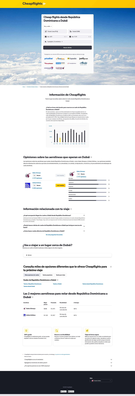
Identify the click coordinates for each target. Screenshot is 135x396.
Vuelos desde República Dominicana (93, 284)
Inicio (24, 86)
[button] (54, 37)
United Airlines (36, 182)
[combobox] (48, 26)
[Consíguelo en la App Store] (71, 393)
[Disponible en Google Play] (63, 393)
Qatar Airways (36, 172)
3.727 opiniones (37, 178)
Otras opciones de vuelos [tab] (32, 275)
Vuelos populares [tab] (47, 275)
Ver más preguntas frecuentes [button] (54, 234)
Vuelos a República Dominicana (32, 284)
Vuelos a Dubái (57, 284)
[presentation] (91, 157)
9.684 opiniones (37, 188)
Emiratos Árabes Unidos (32, 86)
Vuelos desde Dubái (29, 286)
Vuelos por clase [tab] (60, 275)
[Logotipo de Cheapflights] (32, 4)
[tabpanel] (67, 128)
